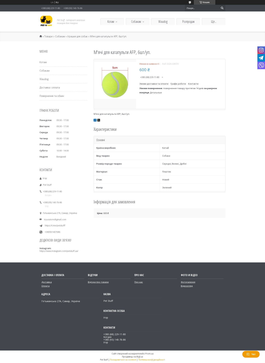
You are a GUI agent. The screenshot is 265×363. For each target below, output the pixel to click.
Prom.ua (149, 353)
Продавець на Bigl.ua (132, 356)
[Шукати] (222, 8)
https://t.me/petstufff (55, 225)
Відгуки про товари (98, 282)
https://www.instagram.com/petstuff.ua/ (59, 250)
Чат (251, 354)
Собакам (136, 21)
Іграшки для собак (77, 36)
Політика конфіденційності (151, 359)
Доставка (46, 282)
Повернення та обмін (52, 96)
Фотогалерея (188, 282)
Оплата (45, 285)
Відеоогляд (187, 285)
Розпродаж (188, 21)
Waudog (162, 21)
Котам (110, 21)
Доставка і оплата (50, 87)
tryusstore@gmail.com (55, 219)
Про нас (138, 282)
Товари (48, 36)
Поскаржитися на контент (123, 359)
